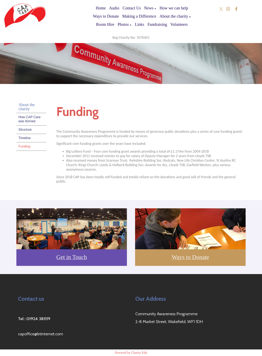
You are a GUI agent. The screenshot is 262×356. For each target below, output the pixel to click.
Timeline (24, 138)
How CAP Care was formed (29, 119)
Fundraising (157, 24)
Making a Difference (139, 16)
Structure (25, 129)
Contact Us (132, 8)
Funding (24, 146)
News (149, 8)
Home (101, 8)
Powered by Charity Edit (131, 352)
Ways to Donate (106, 16)
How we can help (174, 8)
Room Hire (105, 24)
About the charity (173, 16)
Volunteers (179, 24)
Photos (123, 24)
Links (139, 24)
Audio (114, 8)
